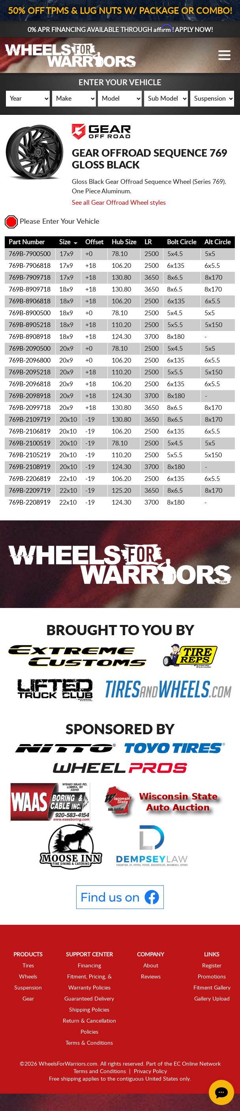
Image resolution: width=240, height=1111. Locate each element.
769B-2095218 (30, 383)
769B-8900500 (30, 324)
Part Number (27, 253)
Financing (89, 977)
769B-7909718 (30, 289)
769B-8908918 (30, 348)
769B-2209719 (30, 502)
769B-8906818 (30, 312)
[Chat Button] (221, 1092)
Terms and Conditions (99, 1082)
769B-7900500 (30, 265)
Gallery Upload (212, 1010)
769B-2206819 (30, 490)
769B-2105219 (30, 466)
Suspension (28, 999)
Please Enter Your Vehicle (52, 232)
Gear (28, 1010)
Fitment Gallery (212, 999)
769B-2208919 (30, 514)
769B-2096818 (30, 395)
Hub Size (124, 253)
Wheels (28, 988)
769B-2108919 (30, 478)
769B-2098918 (30, 407)
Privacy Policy (150, 1082)
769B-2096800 (30, 371)
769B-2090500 (30, 360)
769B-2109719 (30, 431)
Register (211, 977)
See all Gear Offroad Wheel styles (119, 214)
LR (148, 253)
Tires (28, 977)
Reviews (151, 988)
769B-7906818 (30, 277)
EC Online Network (197, 1075)
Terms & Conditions (89, 1054)
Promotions (212, 988)
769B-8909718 (30, 300)
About (150, 977)
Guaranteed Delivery (89, 1010)
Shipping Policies (89, 1021)
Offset (94, 253)
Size (64, 253)
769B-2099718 (30, 419)
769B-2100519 (30, 454)
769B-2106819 (30, 443)
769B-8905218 (30, 336)
